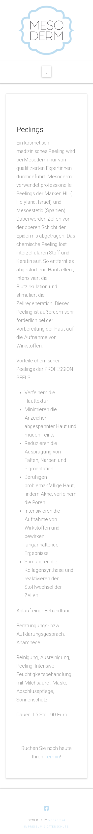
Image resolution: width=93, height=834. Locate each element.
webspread (56, 820)
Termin (52, 757)
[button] (46, 71)
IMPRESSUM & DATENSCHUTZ (46, 826)
